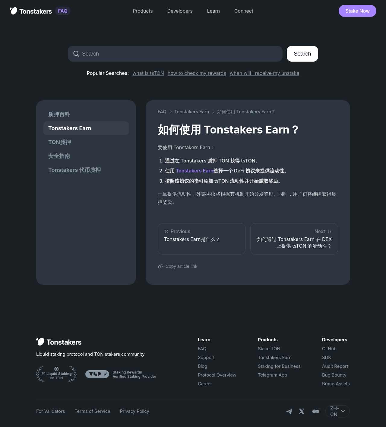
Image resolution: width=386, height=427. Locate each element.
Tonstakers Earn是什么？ (201, 235)
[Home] (58, 342)
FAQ (62, 11)
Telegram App (272, 375)
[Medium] (315, 411)
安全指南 (59, 156)
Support (206, 357)
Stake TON (269, 349)
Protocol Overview (217, 375)
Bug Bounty (334, 375)
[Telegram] (289, 411)
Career (205, 384)
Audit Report (335, 366)
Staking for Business (279, 366)
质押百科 (59, 114)
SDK (326, 357)
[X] (302, 412)
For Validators (50, 411)
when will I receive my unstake (264, 73)
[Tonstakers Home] (31, 11)
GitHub (329, 349)
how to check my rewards (197, 73)
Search (302, 54)
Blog (202, 366)
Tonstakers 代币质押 (74, 170)
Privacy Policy (134, 411)
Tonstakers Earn (69, 128)
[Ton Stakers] (56, 375)
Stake (357, 11)
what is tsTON (148, 73)
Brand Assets (336, 384)
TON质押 (59, 142)
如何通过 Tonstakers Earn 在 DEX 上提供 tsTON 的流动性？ (294, 238)
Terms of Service (92, 411)
